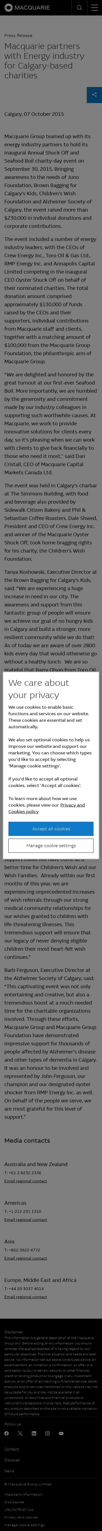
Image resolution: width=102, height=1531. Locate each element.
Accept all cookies (51, 828)
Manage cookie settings (51, 845)
